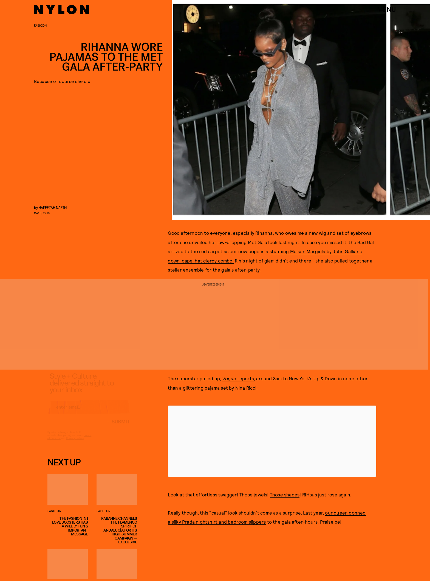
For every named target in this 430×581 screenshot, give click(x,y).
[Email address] (88, 412)
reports (238, 378)
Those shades (284, 494)
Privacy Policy (74, 443)
